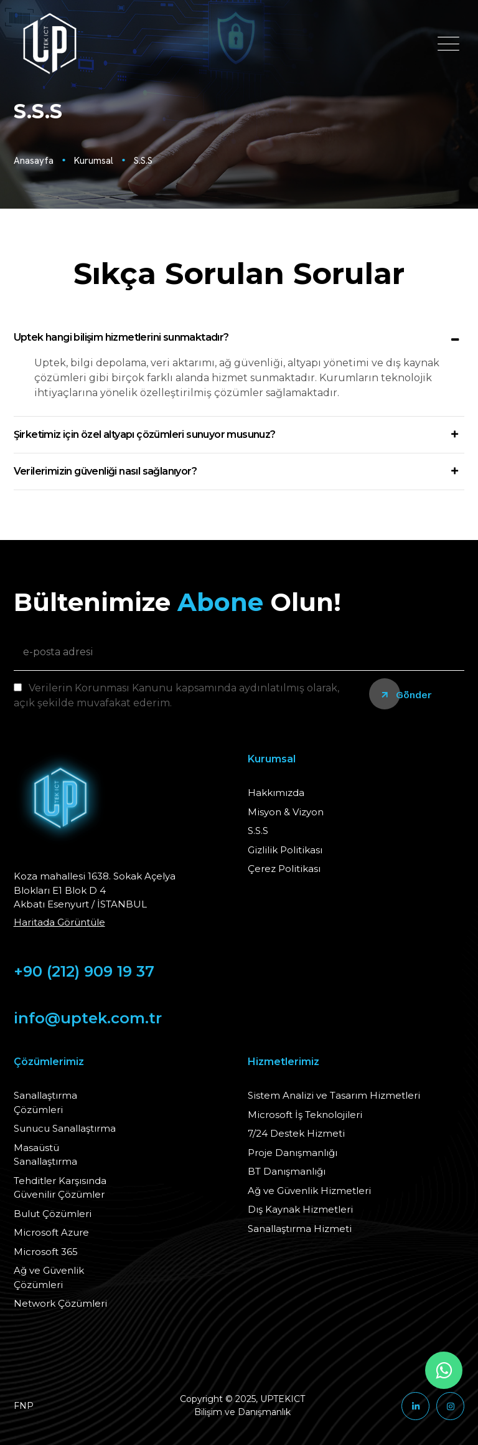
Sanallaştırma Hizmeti (300, 1228)
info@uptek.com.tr (88, 1018)
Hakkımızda (276, 792)
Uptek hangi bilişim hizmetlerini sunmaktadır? (121, 337)
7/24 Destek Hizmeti (296, 1133)
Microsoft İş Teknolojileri (305, 1114)
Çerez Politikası (284, 868)
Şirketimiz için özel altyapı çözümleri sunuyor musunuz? (145, 434)
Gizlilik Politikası (285, 850)
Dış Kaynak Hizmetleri (300, 1209)
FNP (24, 1405)
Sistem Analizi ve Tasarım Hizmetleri (334, 1095)
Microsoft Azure (51, 1232)
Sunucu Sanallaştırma (65, 1128)
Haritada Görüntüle (59, 922)
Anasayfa (34, 160)
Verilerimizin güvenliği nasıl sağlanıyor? (105, 471)
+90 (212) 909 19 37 (84, 971)
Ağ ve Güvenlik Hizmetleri (309, 1190)
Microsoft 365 (46, 1252)
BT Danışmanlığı (287, 1171)
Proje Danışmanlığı (292, 1152)
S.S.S (143, 160)
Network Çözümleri (60, 1303)
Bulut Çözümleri (52, 1214)
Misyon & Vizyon (286, 812)
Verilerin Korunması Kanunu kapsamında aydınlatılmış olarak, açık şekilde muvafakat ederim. (176, 695)
